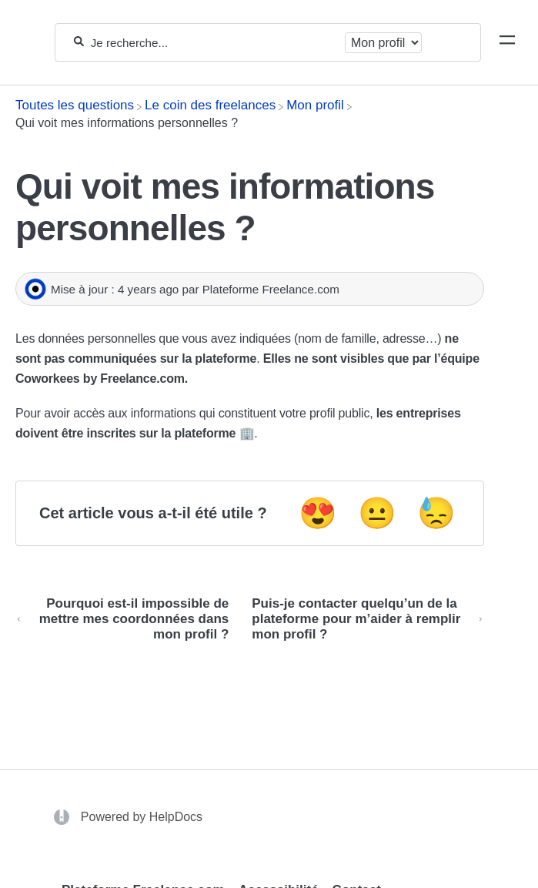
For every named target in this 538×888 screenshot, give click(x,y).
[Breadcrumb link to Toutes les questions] (74, 105)
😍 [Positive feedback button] (318, 513)
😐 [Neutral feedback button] (377, 513)
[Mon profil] (315, 105)
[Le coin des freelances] (210, 105)
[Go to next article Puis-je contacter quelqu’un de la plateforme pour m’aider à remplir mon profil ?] (362, 619)
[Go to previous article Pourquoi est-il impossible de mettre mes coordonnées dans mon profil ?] (127, 619)
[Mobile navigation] (507, 42)
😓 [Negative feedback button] (436, 513)
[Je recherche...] (214, 42)
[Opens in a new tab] (63, 816)
